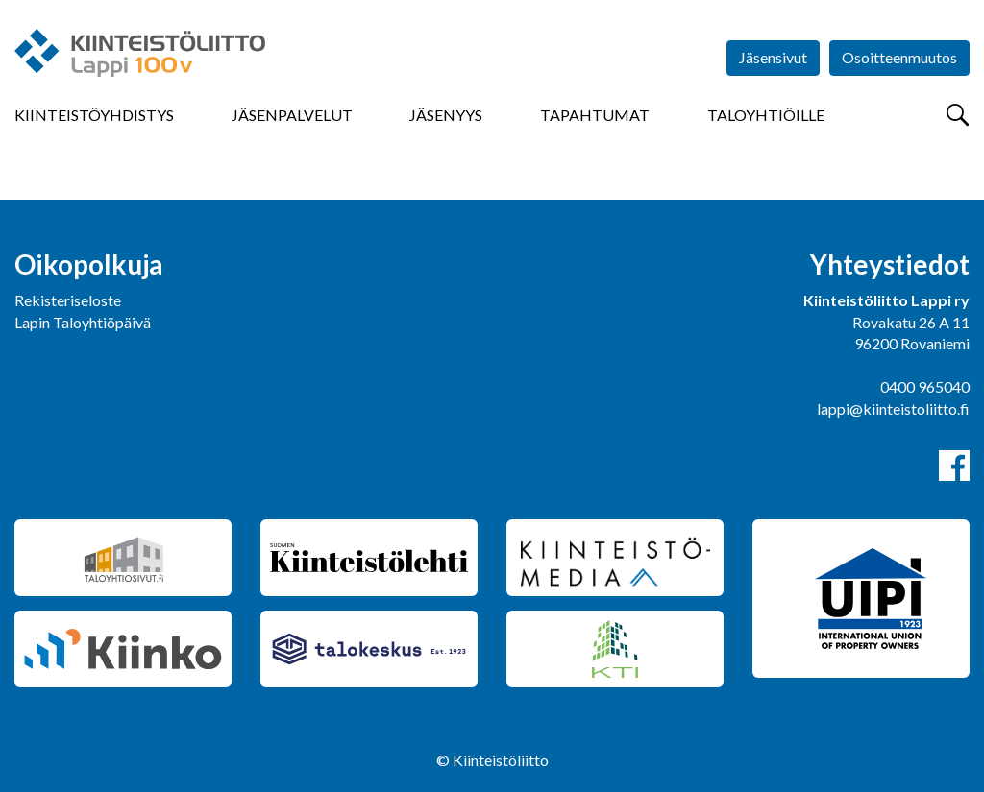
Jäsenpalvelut (292, 115)
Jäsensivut (773, 57)
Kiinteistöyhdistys (94, 115)
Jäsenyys (445, 115)
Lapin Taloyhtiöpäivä (82, 322)
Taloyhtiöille (765, 115)
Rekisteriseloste (67, 300)
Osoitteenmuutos (899, 57)
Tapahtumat (595, 115)
